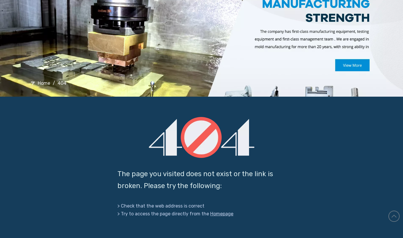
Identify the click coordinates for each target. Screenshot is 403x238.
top (394, 216)
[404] (202, 137)
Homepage (221, 214)
